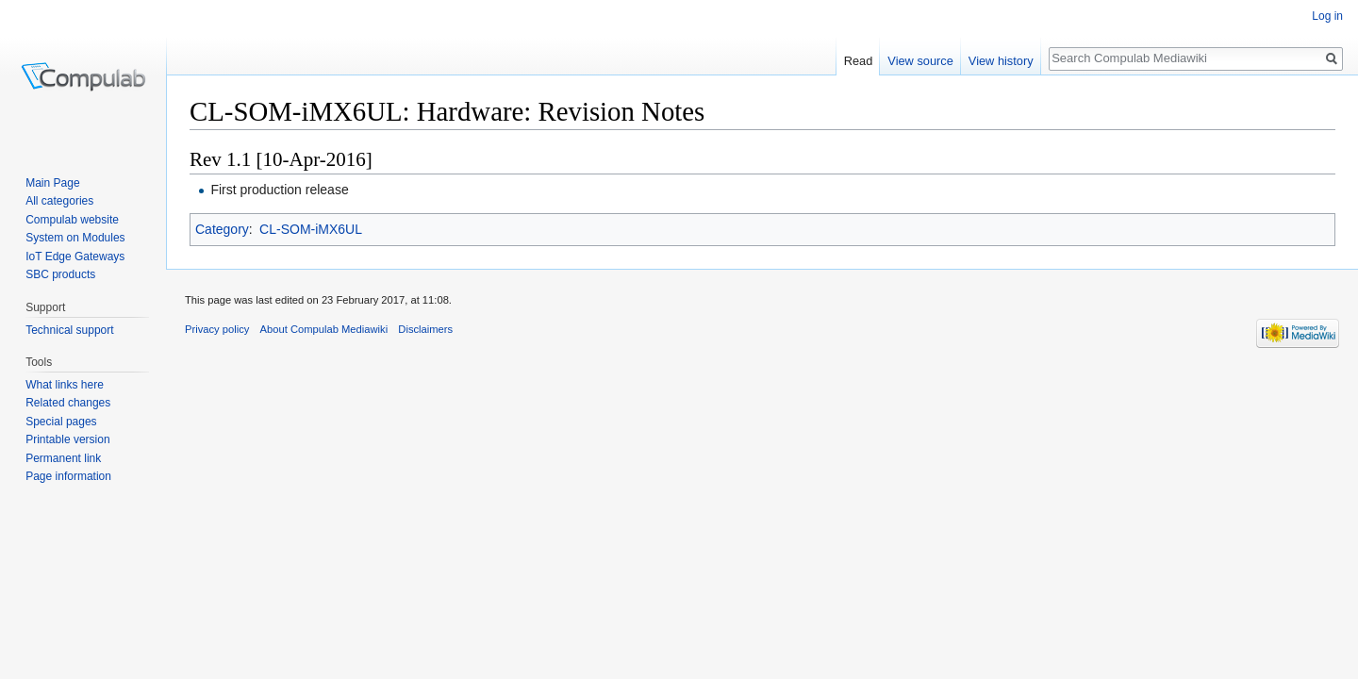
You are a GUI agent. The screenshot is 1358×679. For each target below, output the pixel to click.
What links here (64, 384)
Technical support (69, 330)
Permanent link (63, 458)
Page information (68, 476)
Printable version (67, 439)
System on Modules (74, 237)
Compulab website (72, 219)
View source (919, 61)
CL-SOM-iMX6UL (310, 229)
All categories (59, 200)
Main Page (52, 183)
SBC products (60, 274)
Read (858, 61)
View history (1001, 61)
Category (222, 229)
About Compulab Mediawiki (324, 329)
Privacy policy (217, 329)
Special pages (60, 421)
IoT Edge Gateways (74, 256)
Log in (1327, 16)
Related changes (67, 402)
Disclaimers (425, 329)
